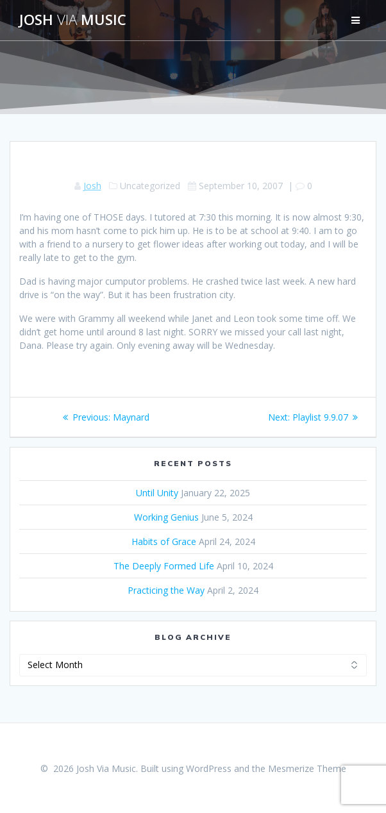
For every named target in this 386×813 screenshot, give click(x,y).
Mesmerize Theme (307, 768)
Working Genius (166, 517)
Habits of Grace (163, 541)
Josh (92, 186)
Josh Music (72, 20)
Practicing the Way (166, 590)
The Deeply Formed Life (163, 566)
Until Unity (157, 493)
